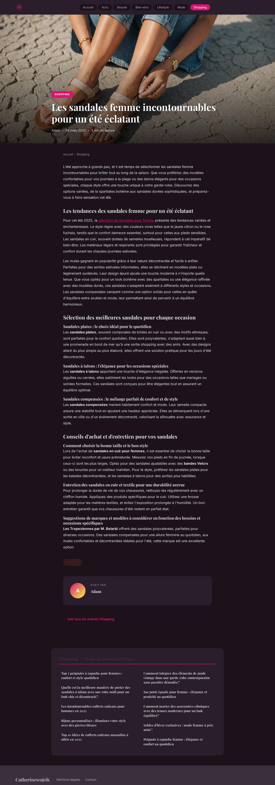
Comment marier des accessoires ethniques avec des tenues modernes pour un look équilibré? (176, 711)
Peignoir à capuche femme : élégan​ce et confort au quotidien (173, 741)
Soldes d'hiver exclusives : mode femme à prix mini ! (178, 727)
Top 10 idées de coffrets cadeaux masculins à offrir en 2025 (94, 737)
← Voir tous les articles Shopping (89, 619)
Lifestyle (163, 7)
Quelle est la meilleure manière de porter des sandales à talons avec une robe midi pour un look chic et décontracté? (95, 692)
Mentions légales (68, 779)
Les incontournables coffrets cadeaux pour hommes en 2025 (93, 708)
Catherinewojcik (32, 779)
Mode (181, 7)
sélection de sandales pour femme (126, 220)
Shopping (200, 7)
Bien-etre (142, 7)
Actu (105, 7)
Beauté (122, 7)
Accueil (88, 7)
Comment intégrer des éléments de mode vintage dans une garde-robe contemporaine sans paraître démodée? (177, 678)
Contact (90, 779)
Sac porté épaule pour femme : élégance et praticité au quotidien (175, 694)
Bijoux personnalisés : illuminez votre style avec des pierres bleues (93, 722)
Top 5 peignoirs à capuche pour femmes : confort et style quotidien (91, 675)
